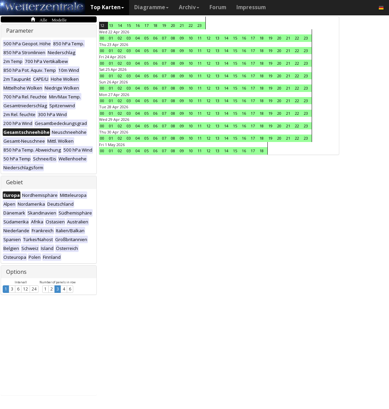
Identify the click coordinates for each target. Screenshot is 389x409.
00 (102, 38)
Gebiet (14, 182)
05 (146, 38)
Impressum (251, 7)
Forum (217, 7)
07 (164, 38)
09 (182, 38)
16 (138, 25)
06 (155, 38)
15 (129, 25)
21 (182, 25)
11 (200, 38)
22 (191, 25)
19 (164, 25)
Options (16, 272)
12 (25, 289)
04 (138, 38)
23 (200, 25)
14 (120, 25)
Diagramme (151, 7)
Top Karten (107, 7)
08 (173, 38)
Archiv (189, 7)
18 (155, 25)
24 (34, 289)
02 (120, 38)
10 (191, 38)
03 (129, 38)
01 (111, 38)
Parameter (19, 30)
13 (111, 25)
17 (146, 25)
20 (173, 25)
